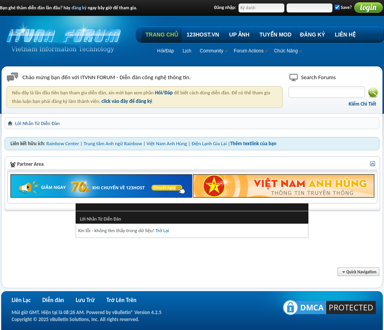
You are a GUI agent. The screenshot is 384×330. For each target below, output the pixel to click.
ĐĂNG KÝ (312, 34)
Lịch (187, 51)
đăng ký (78, 7)
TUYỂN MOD (275, 34)
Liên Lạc (21, 300)
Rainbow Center (62, 143)
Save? (343, 7)
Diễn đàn (53, 300)
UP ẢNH (239, 34)
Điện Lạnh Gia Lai (209, 143)
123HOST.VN (203, 34)
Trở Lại (162, 230)
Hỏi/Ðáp (165, 51)
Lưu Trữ (85, 300)
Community (211, 51)
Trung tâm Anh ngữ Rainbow (113, 143)
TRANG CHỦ (161, 34)
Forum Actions (249, 51)
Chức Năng (286, 51)
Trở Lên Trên (121, 300)
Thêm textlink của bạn (253, 143)
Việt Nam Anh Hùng (167, 143)
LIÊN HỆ (345, 34)
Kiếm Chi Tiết (362, 104)
